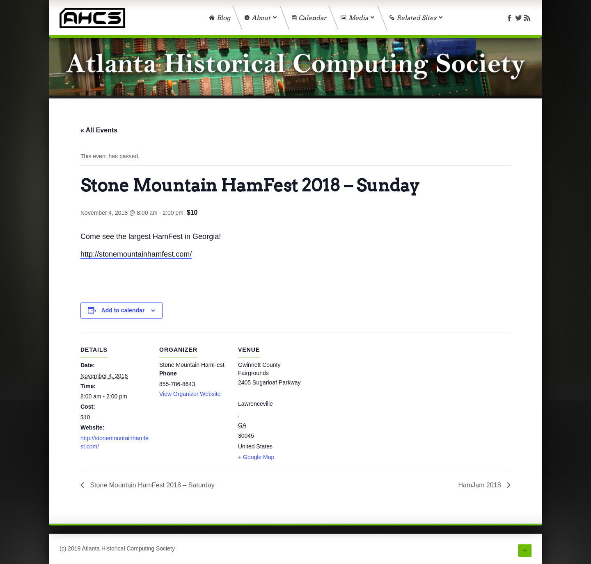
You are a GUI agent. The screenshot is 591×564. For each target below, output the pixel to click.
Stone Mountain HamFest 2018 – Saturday (151, 485)
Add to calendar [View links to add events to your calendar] (123, 310)
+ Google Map (256, 457)
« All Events (98, 130)
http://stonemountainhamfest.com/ (136, 254)
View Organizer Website (190, 394)
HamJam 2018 (480, 485)
